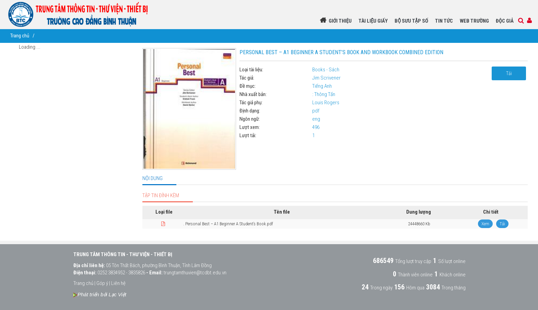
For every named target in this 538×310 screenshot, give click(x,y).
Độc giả (505, 21)
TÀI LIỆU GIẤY (373, 21)
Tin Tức (444, 21)
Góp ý (102, 283)
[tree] (57, 49)
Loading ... (29, 47)
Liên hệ (118, 283)
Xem (485, 223)
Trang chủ (19, 36)
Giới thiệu (340, 21)
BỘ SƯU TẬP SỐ (411, 21)
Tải (509, 73)
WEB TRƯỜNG (474, 21)
